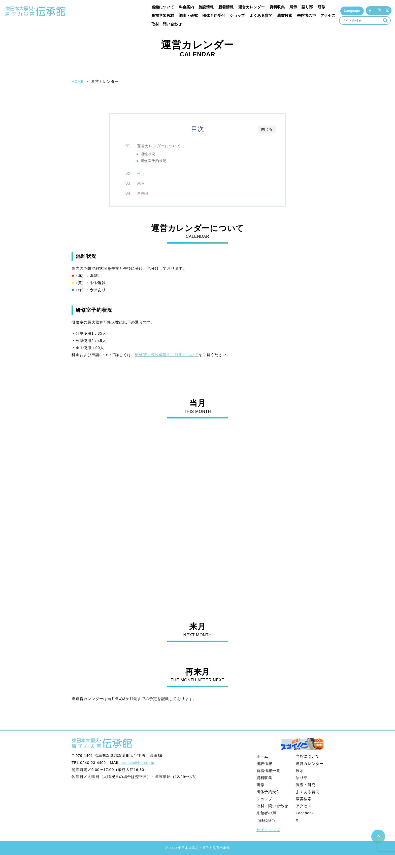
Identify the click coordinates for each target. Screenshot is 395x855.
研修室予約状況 (154, 161)
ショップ (237, 15)
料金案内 (186, 7)
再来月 (143, 193)
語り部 (307, 7)
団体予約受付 (213, 15)
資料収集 (277, 7)
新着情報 (226, 7)
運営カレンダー (251, 7)
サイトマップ (268, 830)
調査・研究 (188, 15)
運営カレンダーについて (159, 146)
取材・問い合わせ (166, 24)
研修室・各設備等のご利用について (167, 355)
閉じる (267, 129)
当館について (162, 7)
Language (352, 11)
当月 (141, 173)
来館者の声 (306, 15)
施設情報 (206, 7)
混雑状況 (148, 154)
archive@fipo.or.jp (137, 762)
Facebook (305, 813)
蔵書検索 (284, 15)
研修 (321, 7)
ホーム (262, 756)
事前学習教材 (162, 15)
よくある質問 (261, 15)
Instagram (265, 820)
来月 (141, 183)
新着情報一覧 (268, 770)
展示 (293, 7)
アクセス (328, 15)
